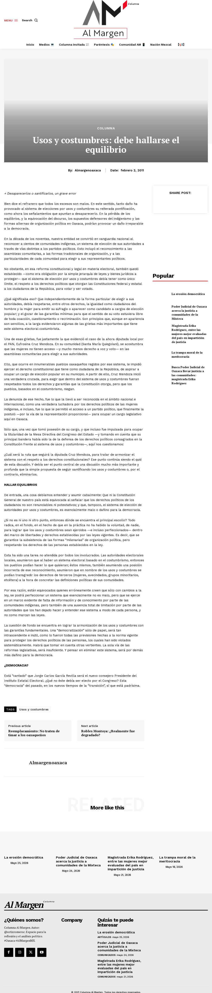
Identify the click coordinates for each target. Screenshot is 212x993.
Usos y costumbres (34, 709)
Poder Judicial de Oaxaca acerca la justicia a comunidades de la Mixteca (189, 312)
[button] (30, 20)
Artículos (104, 933)
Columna (106, 128)
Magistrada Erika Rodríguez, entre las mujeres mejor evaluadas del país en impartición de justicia (189, 329)
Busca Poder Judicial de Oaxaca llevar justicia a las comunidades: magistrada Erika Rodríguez (188, 365)
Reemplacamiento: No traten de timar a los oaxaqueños (34, 733)
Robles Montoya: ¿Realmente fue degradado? (108, 733)
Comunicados (107, 950)
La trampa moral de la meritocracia (185, 348)
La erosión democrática (186, 293)
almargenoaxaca (88, 170)
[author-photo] (7, 862)
